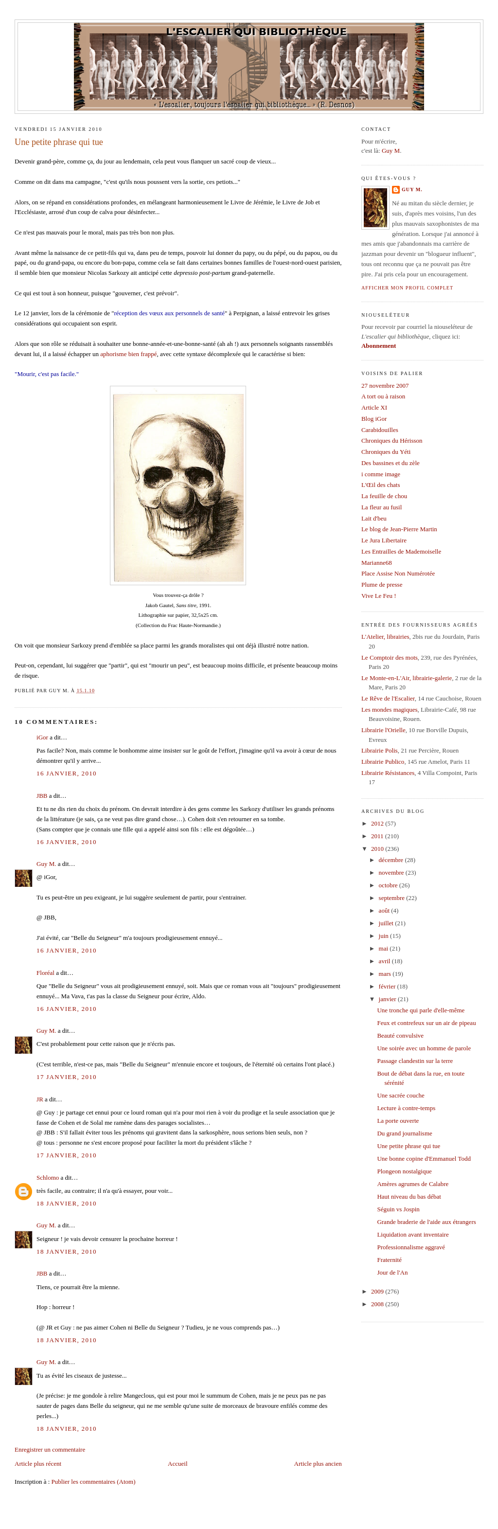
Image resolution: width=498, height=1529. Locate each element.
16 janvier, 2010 (66, 773)
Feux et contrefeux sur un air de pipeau (426, 1022)
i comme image (380, 474)
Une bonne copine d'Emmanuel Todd (424, 1158)
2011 (378, 836)
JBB (41, 795)
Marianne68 (376, 562)
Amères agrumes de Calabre (412, 1183)
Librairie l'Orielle (383, 730)
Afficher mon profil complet (407, 287)
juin (384, 935)
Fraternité (389, 1259)
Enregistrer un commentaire (50, 1449)
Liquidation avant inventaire (412, 1234)
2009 (378, 1291)
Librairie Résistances (387, 772)
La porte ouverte (398, 1120)
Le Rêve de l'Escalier (388, 698)
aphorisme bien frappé (128, 354)
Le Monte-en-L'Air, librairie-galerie (406, 678)
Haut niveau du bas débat (409, 1196)
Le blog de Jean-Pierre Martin (399, 529)
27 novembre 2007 (385, 385)
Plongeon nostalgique (404, 1171)
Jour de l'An (392, 1272)
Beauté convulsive (400, 1035)
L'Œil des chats (380, 484)
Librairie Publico (382, 761)
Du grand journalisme (404, 1133)
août (385, 910)
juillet (387, 923)
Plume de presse (381, 584)
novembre (392, 872)
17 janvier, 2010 (66, 1076)
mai (384, 948)
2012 (378, 823)
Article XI (374, 407)
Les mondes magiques (389, 709)
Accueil (177, 1463)
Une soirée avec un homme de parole (424, 1048)
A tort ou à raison (383, 396)
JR (39, 1099)
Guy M (391, 150)
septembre (393, 897)
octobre (389, 885)
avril (385, 961)
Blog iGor (374, 418)
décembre (392, 859)
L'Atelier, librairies (385, 636)
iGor (42, 737)
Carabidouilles (379, 429)
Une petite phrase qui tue (59, 142)
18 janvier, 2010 (66, 1203)
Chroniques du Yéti (385, 451)
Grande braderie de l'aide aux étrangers (426, 1221)
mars (386, 973)
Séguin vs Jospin (398, 1209)
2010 (378, 848)
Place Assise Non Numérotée (398, 573)
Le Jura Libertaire (384, 540)
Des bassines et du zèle (390, 463)
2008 (378, 1304)
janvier (388, 999)
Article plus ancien (318, 1463)
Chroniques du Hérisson (392, 440)
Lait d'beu (374, 518)
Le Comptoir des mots (389, 657)
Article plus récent (38, 1463)
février (388, 986)
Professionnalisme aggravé (411, 1247)
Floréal (45, 972)
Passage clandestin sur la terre (415, 1060)
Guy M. (46, 863)
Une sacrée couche (400, 1095)
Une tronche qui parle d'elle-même (420, 1010)
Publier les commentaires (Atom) (94, 1481)
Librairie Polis (379, 750)
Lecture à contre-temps (406, 1108)
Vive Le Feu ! (378, 595)
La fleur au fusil (381, 507)
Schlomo (47, 1177)
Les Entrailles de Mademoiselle (401, 551)
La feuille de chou (384, 496)
